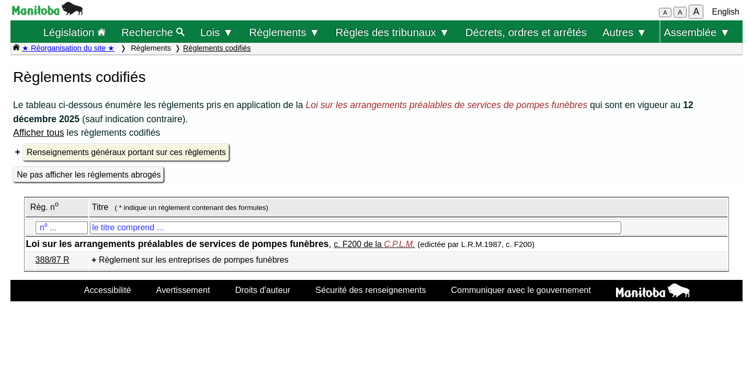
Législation (74, 32)
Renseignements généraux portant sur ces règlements (126, 152)
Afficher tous (38, 132)
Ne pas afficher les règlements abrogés (89, 174)
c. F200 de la (374, 244)
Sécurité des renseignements (370, 290)
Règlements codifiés (217, 48)
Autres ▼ (624, 32)
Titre (100, 207)
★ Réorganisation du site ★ (68, 48)
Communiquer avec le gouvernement (521, 290)
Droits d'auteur (263, 290)
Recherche (153, 32)
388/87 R (53, 259)
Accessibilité (107, 290)
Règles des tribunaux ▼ (393, 32)
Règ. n (44, 207)
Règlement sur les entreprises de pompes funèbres (194, 259)
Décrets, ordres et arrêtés (526, 32)
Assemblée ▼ (697, 32)
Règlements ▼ (284, 32)
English (725, 11)
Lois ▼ (217, 32)
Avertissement (183, 290)
